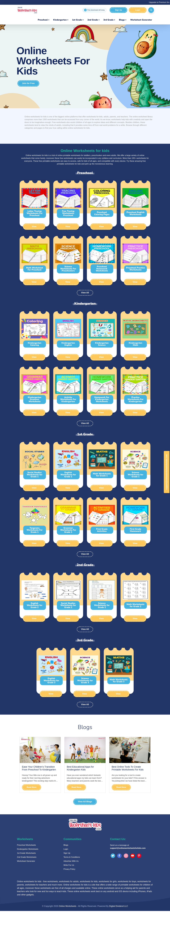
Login (137, 10)
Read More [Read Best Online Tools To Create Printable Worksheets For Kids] (121, 787)
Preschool (43, 19)
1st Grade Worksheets (26, 886)
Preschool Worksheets (26, 878)
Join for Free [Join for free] (28, 83)
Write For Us (69, 898)
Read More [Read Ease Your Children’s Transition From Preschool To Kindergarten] (31, 787)
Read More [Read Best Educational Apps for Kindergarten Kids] (76, 787)
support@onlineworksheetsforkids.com (128, 881)
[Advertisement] (85, 830)
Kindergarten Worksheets (27, 882)
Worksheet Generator (141, 19)
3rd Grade (108, 19)
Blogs (122, 19)
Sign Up (118, 10)
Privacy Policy (69, 902)
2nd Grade (92, 19)
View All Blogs (85, 802)
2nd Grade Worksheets (26, 890)
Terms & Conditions (72, 890)
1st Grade (77, 19)
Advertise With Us (71, 894)
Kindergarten (60, 19)
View (34, 226)
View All (84, 293)
